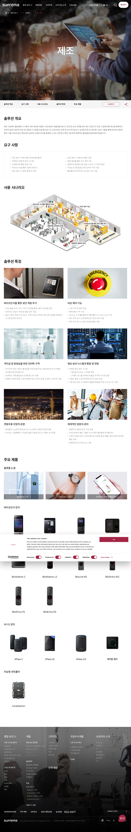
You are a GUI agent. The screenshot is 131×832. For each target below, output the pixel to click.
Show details (105, 828)
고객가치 (99, 746)
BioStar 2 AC (31, 755)
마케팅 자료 (52, 749)
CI (97, 749)
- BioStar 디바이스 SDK (34, 796)
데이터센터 (8, 783)
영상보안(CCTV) (9, 749)
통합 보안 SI (14, 13)
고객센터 (51, 743)
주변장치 (29, 777)
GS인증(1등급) (75, 750)
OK (114, 810)
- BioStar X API (31, 790)
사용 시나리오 (42, 104)
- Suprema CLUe (32, 799)
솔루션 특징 (60, 104)
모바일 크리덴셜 (31, 774)
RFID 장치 (29, 771)
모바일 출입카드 (9, 758)
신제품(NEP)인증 (76, 747)
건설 (5, 777)
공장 (5, 774)
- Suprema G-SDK (33, 793)
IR (97, 761)
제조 (41, 13)
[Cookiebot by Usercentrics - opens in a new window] (13, 828)
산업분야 (27, 13)
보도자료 (99, 752)
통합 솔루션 (30, 787)
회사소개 (99, 743)
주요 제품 (77, 104)
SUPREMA (11, 6)
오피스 (6, 771)
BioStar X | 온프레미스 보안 (35, 746)
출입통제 (7, 746)
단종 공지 (51, 755)
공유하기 (124, 104)
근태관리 (7, 761)
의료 (5, 780)
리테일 (6, 786)
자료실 (72, 759)
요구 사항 (25, 104)
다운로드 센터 (53, 746)
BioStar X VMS (31, 749)
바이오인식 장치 (31, 768)
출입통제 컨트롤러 (32, 765)
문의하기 (123, 5)
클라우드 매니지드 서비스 (12, 755)
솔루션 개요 (8, 104)
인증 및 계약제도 (76, 743)
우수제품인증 (74, 753)
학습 (49, 752)
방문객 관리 (8, 752)
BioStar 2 (29, 752)
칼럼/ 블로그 (100, 755)
